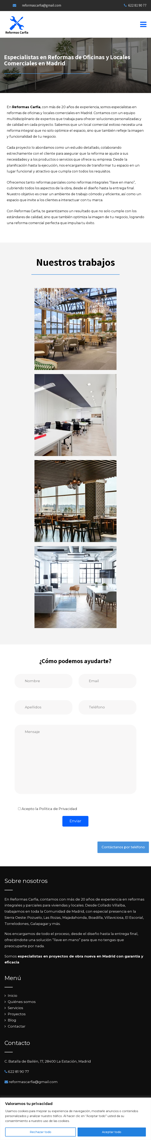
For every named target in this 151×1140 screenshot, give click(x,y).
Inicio (12, 996)
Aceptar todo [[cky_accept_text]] (111, 1132)
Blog (12, 1020)
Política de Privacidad (58, 809)
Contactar (16, 1026)
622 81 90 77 (135, 5)
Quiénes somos (22, 1002)
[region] (75, 1119)
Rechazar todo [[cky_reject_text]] (40, 1132)
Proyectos (17, 1014)
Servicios (15, 1008)
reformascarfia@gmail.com (41, 5)
